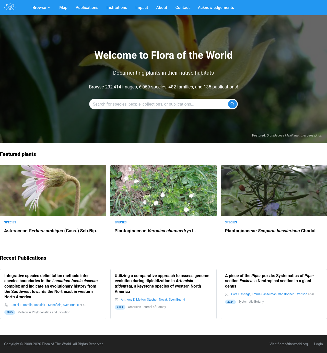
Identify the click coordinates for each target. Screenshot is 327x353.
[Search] (232, 104)
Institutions (117, 7)
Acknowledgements (216, 7)
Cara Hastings (240, 294)
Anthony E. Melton (133, 299)
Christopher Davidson (292, 294)
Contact (182, 7)
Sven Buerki (71, 305)
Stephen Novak (157, 299)
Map (63, 7)
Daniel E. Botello (21, 305)
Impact (141, 7)
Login (318, 344)
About (161, 7)
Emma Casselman (264, 294)
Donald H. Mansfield (48, 305)
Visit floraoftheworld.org (289, 344)
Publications (87, 7)
